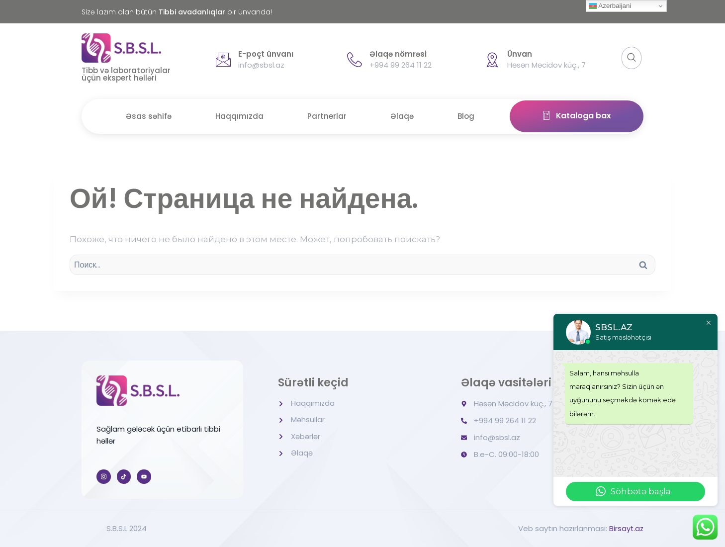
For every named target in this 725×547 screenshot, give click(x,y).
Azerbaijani (610, 6)
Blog (467, 116)
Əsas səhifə (147, 116)
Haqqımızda (238, 116)
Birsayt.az (625, 528)
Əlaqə (403, 116)
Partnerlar (327, 116)
